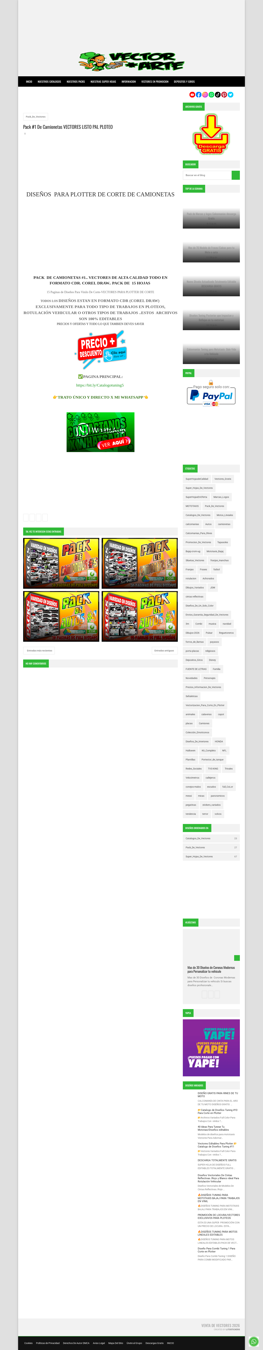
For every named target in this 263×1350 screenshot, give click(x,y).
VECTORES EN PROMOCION (154, 81)
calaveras (206, 714)
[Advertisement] (131, 23)
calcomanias (192, 524)
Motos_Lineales (225, 515)
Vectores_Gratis (223, 479)
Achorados (208, 578)
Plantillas (190, 759)
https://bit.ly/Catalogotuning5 (100, 385)
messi (189, 795)
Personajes (209, 678)
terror (205, 814)
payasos (214, 642)
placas (189, 723)
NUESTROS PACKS (76, 81)
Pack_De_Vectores (35, 116)
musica (212, 623)
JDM (212, 587)
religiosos (210, 651)
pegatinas (191, 805)
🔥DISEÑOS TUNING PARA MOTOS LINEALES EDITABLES (217, 1233)
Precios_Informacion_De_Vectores (203, 687)
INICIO (170, 1343)
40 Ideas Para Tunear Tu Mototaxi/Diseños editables (213, 1128)
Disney (212, 660)
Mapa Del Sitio (115, 1343)
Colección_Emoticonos (197, 732)
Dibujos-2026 (192, 632)
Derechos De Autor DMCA (76, 1343)
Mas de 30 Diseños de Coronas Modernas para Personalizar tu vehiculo (211, 969)
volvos (218, 814)
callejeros (210, 777)
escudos (211, 786)
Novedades (191, 678)
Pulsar (209, 632)
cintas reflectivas (194, 596)
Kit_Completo (209, 750)
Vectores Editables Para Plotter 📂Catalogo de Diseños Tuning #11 (217, 1145)
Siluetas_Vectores (195, 560)
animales (190, 714)
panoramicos (218, 795)
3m (187, 623)
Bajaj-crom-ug (193, 551)
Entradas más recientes (39, 651)
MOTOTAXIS (192, 506)
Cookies (28, 1343)
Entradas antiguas (164, 651)
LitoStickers (233, 1329)
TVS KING (213, 768)
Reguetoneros (226, 632)
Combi (198, 623)
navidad (227, 623)
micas (201, 795)
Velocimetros (192, 777)
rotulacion (191, 578)
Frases (203, 569)
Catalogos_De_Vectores (198, 515)
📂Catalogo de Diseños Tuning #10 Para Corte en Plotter (217, 1112)
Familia (216, 669)
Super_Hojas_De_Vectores (199, 488)
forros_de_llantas (195, 642)
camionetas (224, 524)
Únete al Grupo (134, 1343)
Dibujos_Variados (195, 587)
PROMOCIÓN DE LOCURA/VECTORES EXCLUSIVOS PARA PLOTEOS (219, 1217)
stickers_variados (211, 805)
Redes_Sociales (194, 768)
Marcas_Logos (221, 497)
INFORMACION (129, 81)
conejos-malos (193, 786)
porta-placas (192, 651)
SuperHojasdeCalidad (197, 479)
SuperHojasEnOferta (196, 497)
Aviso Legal (98, 1343)
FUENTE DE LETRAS (196, 669)
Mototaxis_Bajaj (215, 551)
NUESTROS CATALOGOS (49, 81)
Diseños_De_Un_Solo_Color (200, 605)
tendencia (191, 814)
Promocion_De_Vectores (198, 542)
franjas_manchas (220, 560)
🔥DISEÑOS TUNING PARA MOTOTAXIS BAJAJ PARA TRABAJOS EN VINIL (219, 1198)
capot (221, 714)
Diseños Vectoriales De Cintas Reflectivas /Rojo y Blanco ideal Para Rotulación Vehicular (218, 1178)
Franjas (190, 569)
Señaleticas (192, 696)
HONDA (219, 741)
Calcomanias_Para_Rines (199, 533)
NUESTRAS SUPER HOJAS (103, 81)
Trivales (229, 768)
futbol (217, 569)
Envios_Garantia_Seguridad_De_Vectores (207, 614)
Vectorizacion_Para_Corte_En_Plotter (205, 705)
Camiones (204, 723)
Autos (208, 524)
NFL (224, 750)
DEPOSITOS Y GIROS (184, 81)
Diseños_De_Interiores (197, 741)
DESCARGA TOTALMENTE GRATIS (217, 1160)
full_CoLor (227, 786)
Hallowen (190, 750)
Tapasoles (222, 542)
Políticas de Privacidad (48, 1343)
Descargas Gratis (154, 1343)
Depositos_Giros (194, 660)
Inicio (29, 81)
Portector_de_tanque (212, 759)
